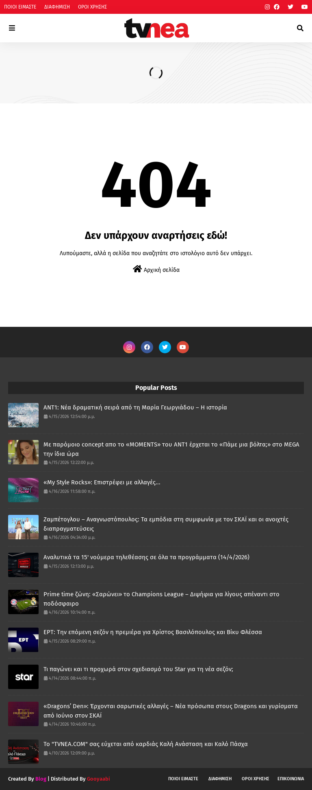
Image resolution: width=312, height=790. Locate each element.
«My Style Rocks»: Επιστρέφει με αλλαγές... (101, 482)
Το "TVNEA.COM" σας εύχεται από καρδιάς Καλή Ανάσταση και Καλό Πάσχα (145, 744)
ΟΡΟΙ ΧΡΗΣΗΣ (92, 7)
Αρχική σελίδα (156, 269)
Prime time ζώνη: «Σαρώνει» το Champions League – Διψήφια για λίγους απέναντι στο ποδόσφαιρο (161, 599)
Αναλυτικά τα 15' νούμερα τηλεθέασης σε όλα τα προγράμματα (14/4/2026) (146, 557)
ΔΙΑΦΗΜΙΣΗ (57, 7)
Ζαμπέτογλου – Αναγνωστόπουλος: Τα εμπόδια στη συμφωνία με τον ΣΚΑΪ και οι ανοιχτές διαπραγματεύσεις (165, 524)
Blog (40, 779)
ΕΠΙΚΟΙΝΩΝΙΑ (290, 778)
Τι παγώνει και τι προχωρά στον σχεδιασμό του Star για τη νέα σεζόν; (138, 669)
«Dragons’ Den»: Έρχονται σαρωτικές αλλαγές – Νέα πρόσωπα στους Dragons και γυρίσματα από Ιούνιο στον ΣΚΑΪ (170, 710)
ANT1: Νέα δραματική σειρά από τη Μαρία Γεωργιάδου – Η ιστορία (135, 407)
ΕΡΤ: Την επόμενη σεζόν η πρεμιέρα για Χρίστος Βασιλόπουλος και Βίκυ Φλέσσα (152, 632)
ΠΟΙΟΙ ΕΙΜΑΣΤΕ (20, 7)
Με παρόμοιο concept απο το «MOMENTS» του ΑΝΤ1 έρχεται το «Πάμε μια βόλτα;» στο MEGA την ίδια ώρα (171, 449)
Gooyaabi (98, 779)
